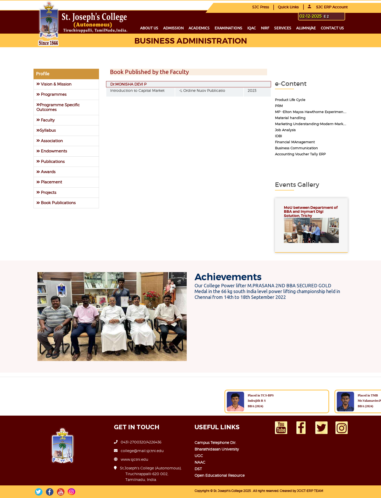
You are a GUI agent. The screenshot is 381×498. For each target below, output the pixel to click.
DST (198, 469)
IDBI (278, 136)
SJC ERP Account (328, 7)
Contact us (332, 28)
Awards (46, 171)
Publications (50, 161)
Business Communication (296, 148)
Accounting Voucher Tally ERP (300, 154)
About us (149, 28)
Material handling (290, 118)
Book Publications (56, 202)
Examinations (228, 28)
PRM (279, 106)
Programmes (51, 94)
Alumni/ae (306, 28)
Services (282, 28)
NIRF (265, 28)
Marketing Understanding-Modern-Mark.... (310, 124)
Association (49, 140)
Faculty (45, 120)
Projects (46, 192)
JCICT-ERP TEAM (310, 491)
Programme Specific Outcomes (58, 107)
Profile (42, 73)
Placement (49, 181)
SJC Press (260, 7)
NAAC (200, 462)
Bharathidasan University (217, 449)
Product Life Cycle (290, 100)
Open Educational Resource (220, 475)
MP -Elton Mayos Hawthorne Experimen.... (310, 112)
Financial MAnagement (295, 142)
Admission (173, 28)
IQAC (251, 28)
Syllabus (46, 130)
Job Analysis (285, 130)
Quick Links (288, 7)
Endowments (51, 151)
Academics (199, 28)
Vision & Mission (53, 84)
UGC (199, 455)
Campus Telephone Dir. (215, 442)
